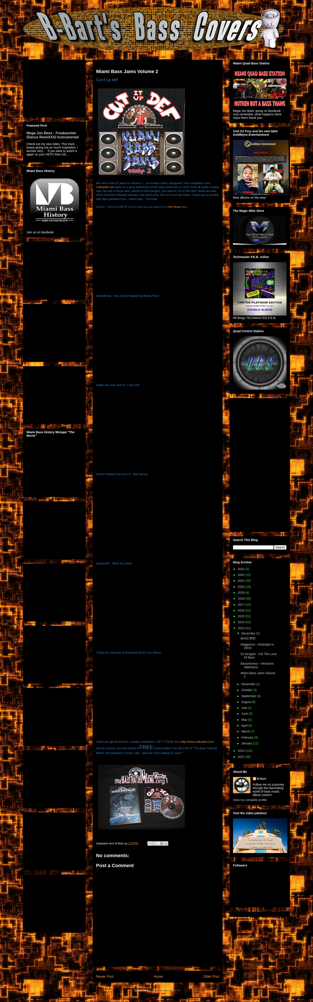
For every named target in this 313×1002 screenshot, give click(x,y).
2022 (241, 575)
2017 (241, 604)
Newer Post (105, 976)
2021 (241, 580)
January (247, 743)
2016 (241, 610)
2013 (241, 628)
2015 (241, 616)
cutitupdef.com (105, 187)
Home (158, 976)
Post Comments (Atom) (166, 990)
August (246, 702)
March (246, 731)
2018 (241, 598)
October (247, 690)
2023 (241, 569)
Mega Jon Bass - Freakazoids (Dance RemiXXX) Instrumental (53, 135)
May (244, 719)
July (244, 707)
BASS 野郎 (248, 638)
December (248, 633)
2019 (241, 592)
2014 (241, 622)
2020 (241, 586)
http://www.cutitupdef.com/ (197, 741)
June (245, 713)
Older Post (211, 976)
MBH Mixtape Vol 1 (177, 207)
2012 (241, 750)
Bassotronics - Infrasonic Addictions (257, 665)
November (248, 684)
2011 (241, 756)
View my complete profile (250, 800)
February (247, 737)
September (249, 696)
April (244, 725)
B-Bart (261, 778)
